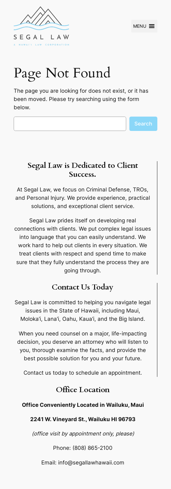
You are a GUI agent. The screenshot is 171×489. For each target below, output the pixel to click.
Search (143, 123)
